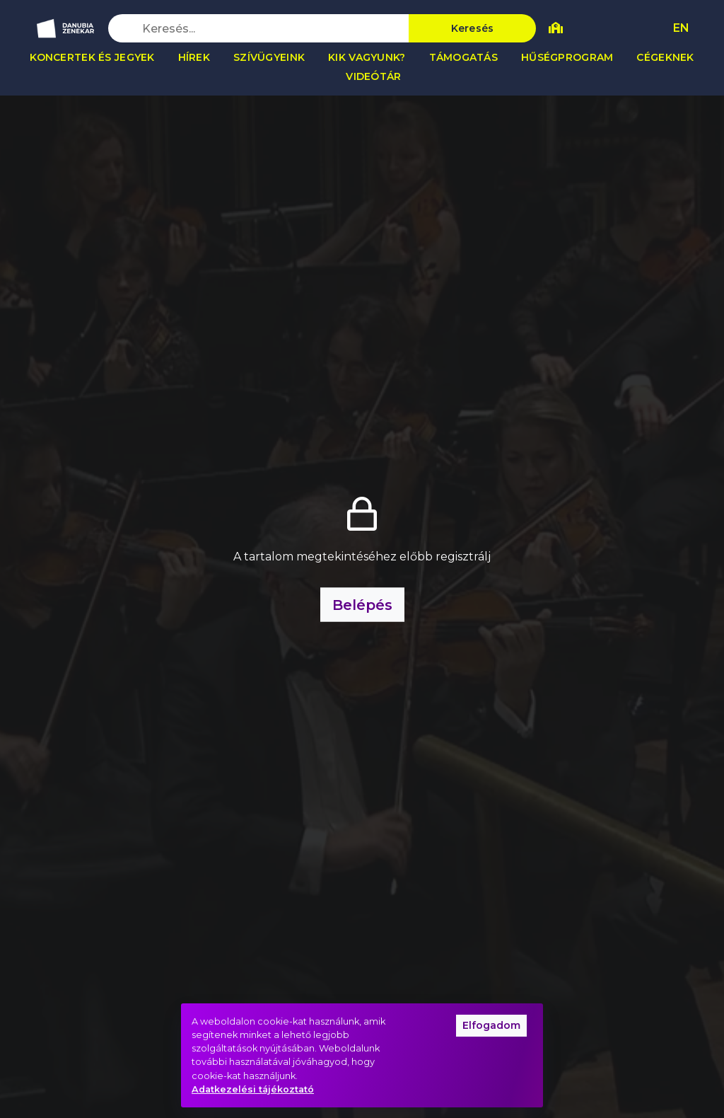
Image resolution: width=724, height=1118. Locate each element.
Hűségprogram (567, 57)
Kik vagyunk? (366, 57)
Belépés (362, 605)
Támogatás (463, 57)
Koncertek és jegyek (92, 57)
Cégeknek (665, 57)
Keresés (472, 28)
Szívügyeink (269, 57)
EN (681, 28)
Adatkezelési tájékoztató (253, 1089)
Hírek (194, 57)
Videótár (373, 76)
